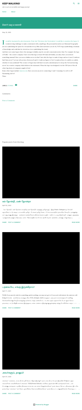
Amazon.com (23, 71)
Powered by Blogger (41, 404)
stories (10, 85)
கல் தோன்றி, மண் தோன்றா (16, 201)
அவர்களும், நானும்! (13, 372)
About (13, 12)
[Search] (74, 3)
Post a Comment (8, 100)
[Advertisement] (41, 121)
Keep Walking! (11, 3)
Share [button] (75, 85)
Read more (76, 222)
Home (4, 12)
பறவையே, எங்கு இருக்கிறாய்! (18, 286)
